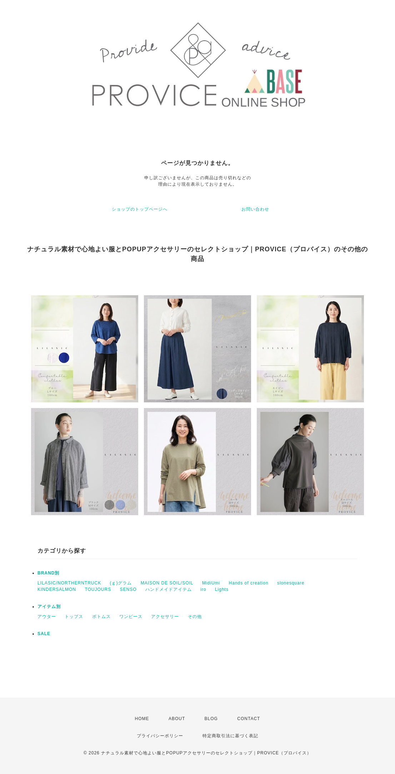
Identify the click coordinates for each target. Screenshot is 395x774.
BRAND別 (48, 573)
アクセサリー (165, 616)
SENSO (128, 589)
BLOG (211, 718)
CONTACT (248, 718)
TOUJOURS (98, 589)
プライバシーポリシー (160, 735)
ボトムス (101, 616)
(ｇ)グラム (121, 582)
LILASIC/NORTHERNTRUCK (69, 582)
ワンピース (130, 616)
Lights (222, 589)
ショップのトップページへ (140, 209)
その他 (195, 616)
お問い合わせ (255, 209)
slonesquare (290, 582)
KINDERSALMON (57, 589)
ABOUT (177, 718)
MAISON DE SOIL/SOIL (167, 582)
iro (203, 589)
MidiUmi (211, 582)
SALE (44, 633)
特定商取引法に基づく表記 (230, 735)
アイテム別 (49, 606)
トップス (74, 616)
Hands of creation (249, 582)
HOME (142, 718)
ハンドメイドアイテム (168, 589)
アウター (47, 616)
